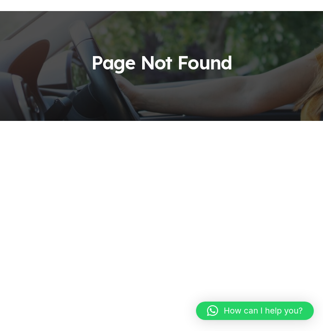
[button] (255, 311)
